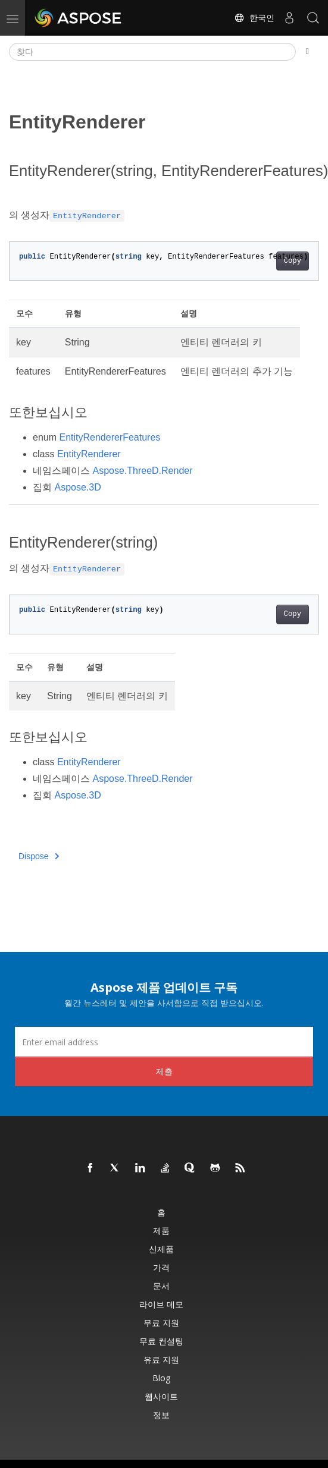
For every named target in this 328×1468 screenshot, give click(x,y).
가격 (161, 1267)
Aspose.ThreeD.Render (142, 471)
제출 (164, 1071)
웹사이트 (161, 1396)
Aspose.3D (77, 487)
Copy (292, 261)
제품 (161, 1230)
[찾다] (152, 52)
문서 (161, 1285)
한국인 (254, 17)
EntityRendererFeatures (109, 437)
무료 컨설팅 (161, 1341)
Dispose (38, 856)
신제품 (161, 1249)
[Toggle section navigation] (307, 51)
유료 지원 (161, 1359)
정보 (161, 1414)
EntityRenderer (89, 454)
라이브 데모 (161, 1304)
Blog (161, 1378)
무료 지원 (161, 1322)
